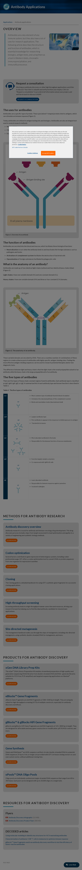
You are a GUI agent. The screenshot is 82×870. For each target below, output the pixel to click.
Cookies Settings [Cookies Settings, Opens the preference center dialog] (32, 153)
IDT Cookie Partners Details (20, 147)
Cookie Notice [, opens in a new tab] (22, 144)
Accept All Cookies (48, 153)
